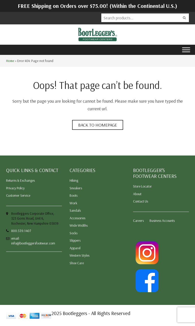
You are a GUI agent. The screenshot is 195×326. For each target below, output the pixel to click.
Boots (73, 195)
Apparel (75, 248)
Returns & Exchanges (20, 180)
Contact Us (140, 201)
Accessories (77, 218)
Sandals (75, 210)
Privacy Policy (15, 188)
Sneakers (76, 188)
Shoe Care (77, 263)
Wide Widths (79, 225)
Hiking (74, 180)
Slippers (75, 240)
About (137, 194)
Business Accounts (162, 220)
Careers (138, 220)
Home (10, 61)
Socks (73, 233)
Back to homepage (97, 125)
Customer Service (18, 195)
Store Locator (142, 186)
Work (73, 203)
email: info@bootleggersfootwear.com (33, 241)
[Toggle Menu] (186, 49)
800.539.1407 (21, 230)
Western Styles (79, 255)
